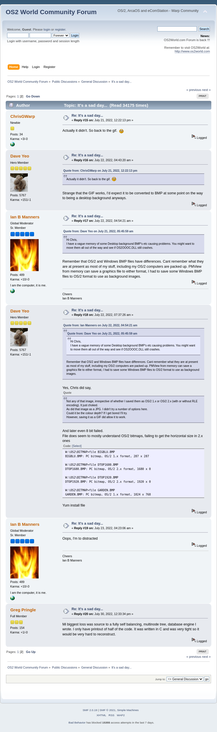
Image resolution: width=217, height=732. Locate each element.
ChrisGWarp (22, 116)
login (46, 29)
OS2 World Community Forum (51, 12)
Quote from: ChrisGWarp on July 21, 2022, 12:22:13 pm (100, 170)
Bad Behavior (76, 722)
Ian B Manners (24, 216)
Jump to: (160, 679)
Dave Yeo (19, 156)
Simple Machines (128, 710)
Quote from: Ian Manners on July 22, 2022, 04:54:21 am (100, 325)
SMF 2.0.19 (90, 710)
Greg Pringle (23, 609)
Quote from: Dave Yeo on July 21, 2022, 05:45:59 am (98, 231)
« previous (193, 90)
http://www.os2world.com (192, 51)
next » (206, 90)
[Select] (77, 446)
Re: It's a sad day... (87, 116)
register (60, 29)
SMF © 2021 (108, 710)
